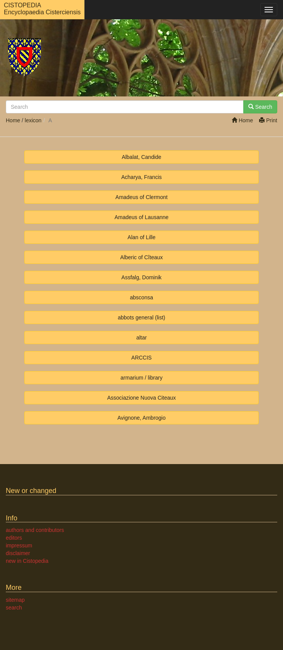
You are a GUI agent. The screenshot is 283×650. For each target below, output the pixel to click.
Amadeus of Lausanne (141, 217)
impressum (19, 545)
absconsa (141, 297)
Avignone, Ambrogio (141, 418)
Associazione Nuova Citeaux (141, 398)
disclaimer (18, 553)
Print (268, 120)
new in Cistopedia (27, 561)
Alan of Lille (141, 237)
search (14, 607)
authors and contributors (35, 530)
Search (260, 107)
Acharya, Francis (141, 177)
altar (141, 337)
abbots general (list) (141, 317)
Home (242, 120)
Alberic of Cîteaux (141, 257)
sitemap (15, 600)
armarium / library (142, 378)
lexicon (33, 120)
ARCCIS (141, 358)
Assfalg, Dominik (141, 277)
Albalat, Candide (142, 157)
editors (14, 538)
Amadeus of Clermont (141, 197)
